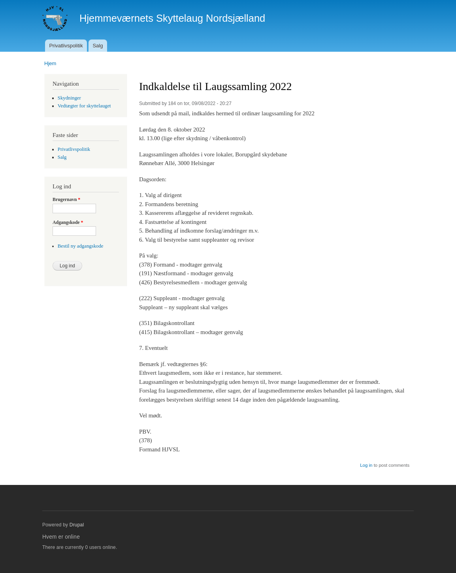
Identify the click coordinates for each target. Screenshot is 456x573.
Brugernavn (66, 199)
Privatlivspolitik (66, 46)
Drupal (77, 525)
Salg (97, 46)
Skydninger (69, 98)
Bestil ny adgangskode (81, 246)
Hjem (50, 63)
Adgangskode (68, 222)
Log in (366, 465)
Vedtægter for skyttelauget (84, 106)
